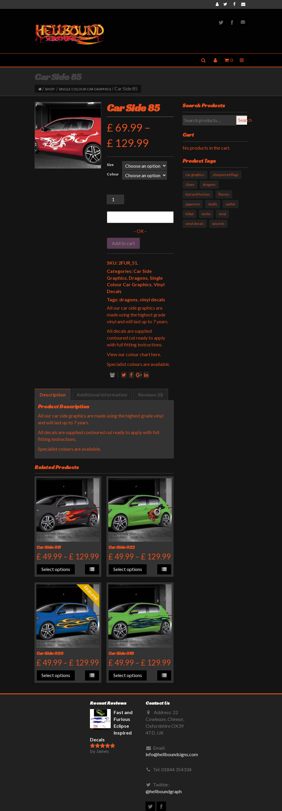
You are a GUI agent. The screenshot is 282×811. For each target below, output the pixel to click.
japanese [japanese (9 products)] (193, 204)
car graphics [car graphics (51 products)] (195, 174)
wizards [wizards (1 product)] (218, 223)
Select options (55, 569)
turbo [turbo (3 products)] (206, 214)
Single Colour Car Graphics (85, 89)
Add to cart (123, 243)
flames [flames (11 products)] (223, 194)
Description (53, 394)
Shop (49, 89)
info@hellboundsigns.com (172, 754)
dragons (128, 299)
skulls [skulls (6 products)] (212, 204)
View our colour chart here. (134, 354)
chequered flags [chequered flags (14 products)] (226, 174)
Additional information (102, 394)
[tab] (53, 395)
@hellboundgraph (164, 791)
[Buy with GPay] (140, 217)
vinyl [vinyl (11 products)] (222, 214)
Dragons (138, 278)
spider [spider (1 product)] (230, 204)
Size (110, 164)
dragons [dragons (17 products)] (209, 184)
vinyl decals (152, 299)
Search (243, 120)
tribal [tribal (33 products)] (190, 214)
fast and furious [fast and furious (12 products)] (198, 194)
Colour (113, 174)
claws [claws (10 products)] (190, 184)
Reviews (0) (150, 394)
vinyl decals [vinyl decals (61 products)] (195, 223)
